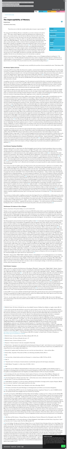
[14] (59, 156)
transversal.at (7, 446)
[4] (48, 59)
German (52, 42)
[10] (14, 119)
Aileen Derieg (53, 35)
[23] (34, 252)
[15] (7, 160)
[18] (56, 188)
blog (36, 11)
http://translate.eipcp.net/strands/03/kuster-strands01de (14, 333)
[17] (29, 184)
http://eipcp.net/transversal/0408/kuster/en (12, 332)
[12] (9, 142)
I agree (63, 446)
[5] (47, 61)
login (22, 446)
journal (41, 11)
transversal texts (56, 9)
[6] (42, 74)
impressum (13, 446)
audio (58, 11)
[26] (36, 288)
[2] (29, 45)
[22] (58, 227)
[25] (51, 280)
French (51, 44)
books (49, 11)
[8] (42, 96)
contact (62, 9)
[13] (48, 153)
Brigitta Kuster (53, 30)
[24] (21, 273)
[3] (57, 56)
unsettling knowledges (55, 49)
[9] (11, 105)
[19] (50, 191)
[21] (36, 221)
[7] (49, 94)
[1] (45, 29)
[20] (53, 202)
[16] (26, 176)
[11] (39, 138)
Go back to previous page (9, 14)
